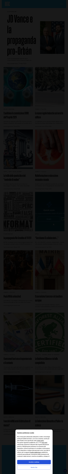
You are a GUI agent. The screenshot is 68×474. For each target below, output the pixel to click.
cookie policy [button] (40, 440)
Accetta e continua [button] (34, 462)
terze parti (44, 442)
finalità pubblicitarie (35, 452)
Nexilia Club (34, 467)
